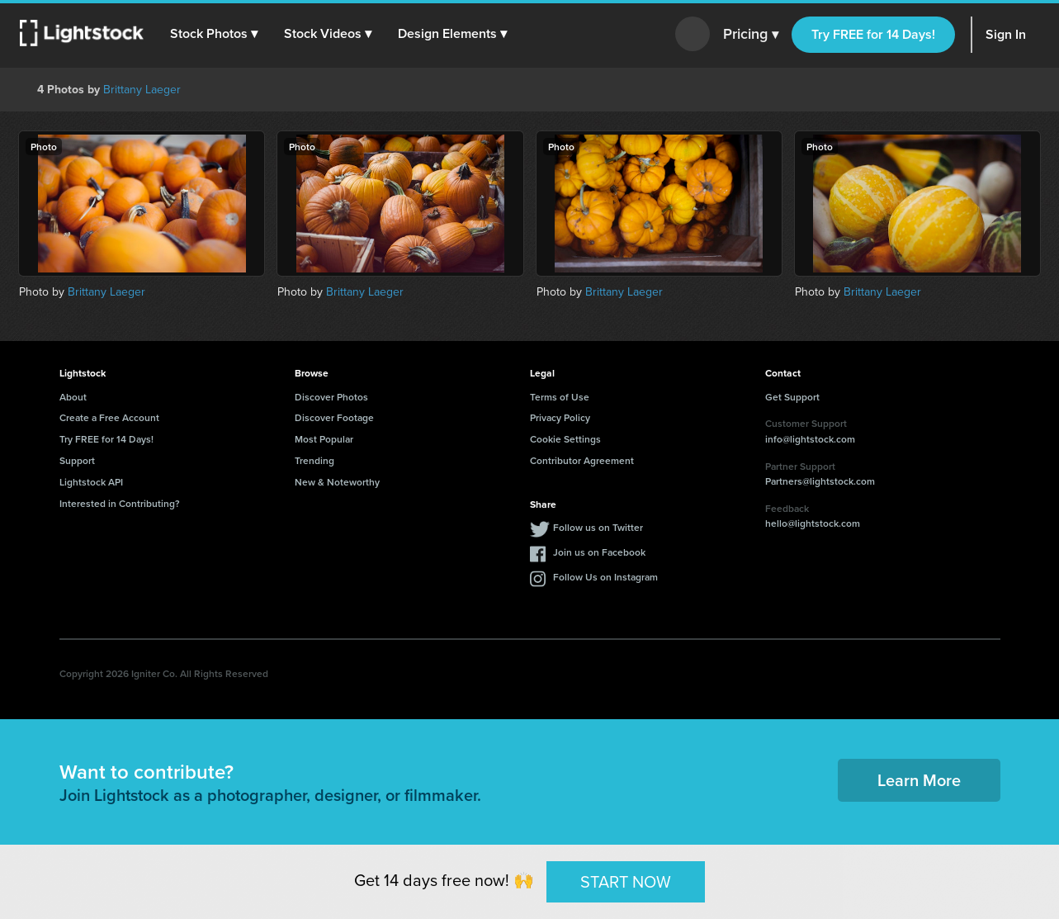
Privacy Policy (560, 417)
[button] (214, 33)
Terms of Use (559, 397)
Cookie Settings (565, 439)
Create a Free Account (109, 417)
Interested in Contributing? (119, 503)
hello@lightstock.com (812, 523)
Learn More (919, 780)
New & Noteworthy (337, 482)
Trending (314, 460)
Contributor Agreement (582, 460)
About (73, 397)
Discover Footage (334, 417)
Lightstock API (91, 482)
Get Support (792, 397)
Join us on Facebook (599, 552)
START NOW (625, 881)
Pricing (750, 35)
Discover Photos (331, 397)
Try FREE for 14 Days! (873, 34)
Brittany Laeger (142, 89)
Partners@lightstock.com (820, 481)
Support (77, 460)
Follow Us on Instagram (605, 577)
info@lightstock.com (810, 439)
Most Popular (324, 439)
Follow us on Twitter (598, 527)
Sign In (1006, 34)
